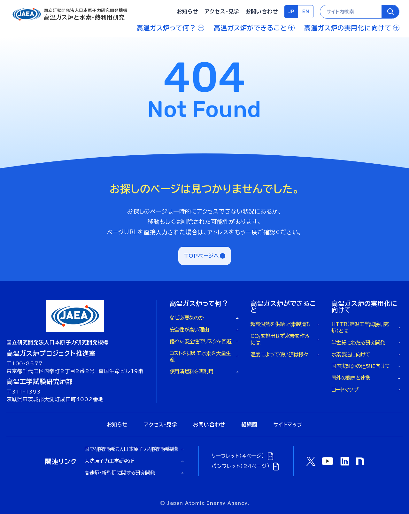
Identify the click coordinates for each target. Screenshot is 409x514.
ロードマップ (344, 389)
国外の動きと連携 (350, 377)
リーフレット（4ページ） (243, 456)
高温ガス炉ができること (254, 28)
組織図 (249, 424)
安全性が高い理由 (189, 329)
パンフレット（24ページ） (246, 466)
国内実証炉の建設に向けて (360, 366)
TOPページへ (202, 255)
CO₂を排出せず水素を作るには (280, 339)
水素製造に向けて (350, 354)
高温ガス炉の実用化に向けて (351, 28)
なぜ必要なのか (187, 317)
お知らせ (187, 11)
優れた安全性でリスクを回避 (201, 341)
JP (291, 12)
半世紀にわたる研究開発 (358, 342)
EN (305, 12)
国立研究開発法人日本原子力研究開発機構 (131, 449)
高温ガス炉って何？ (170, 28)
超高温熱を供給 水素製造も (281, 324)
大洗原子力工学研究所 (109, 460)
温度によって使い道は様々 (279, 354)
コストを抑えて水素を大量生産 (200, 356)
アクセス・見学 (221, 11)
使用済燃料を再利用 (192, 371)
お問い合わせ (261, 11)
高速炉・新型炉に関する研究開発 (119, 472)
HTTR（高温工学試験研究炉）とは (360, 327)
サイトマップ (288, 424)
